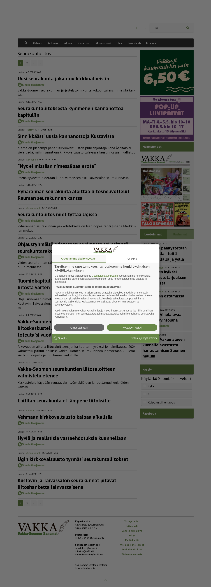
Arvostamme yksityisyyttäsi (78, 258)
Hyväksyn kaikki (132, 327)
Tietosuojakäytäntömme (144, 338)
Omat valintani (79, 327)
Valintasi (132, 258)
